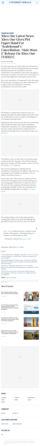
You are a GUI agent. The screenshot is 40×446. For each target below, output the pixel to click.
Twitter (5, 133)
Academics (3, 397)
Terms (19, 442)
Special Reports (31, 397)
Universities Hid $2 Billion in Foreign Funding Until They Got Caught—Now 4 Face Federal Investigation (10, 319)
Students (16, 397)
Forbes (11, 165)
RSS (2, 434)
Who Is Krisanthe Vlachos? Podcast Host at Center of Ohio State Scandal (9, 292)
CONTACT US (15, 413)
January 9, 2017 (26, 239)
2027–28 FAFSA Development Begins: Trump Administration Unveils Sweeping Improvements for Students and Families (9, 307)
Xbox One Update (11, 277)
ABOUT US (3, 413)
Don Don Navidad (8, 61)
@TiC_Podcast (8, 231)
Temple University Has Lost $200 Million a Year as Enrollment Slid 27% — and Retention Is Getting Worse (9, 332)
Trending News (7, 33)
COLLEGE (29, 399)
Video (18, 247)
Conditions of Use (26, 442)
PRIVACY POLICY (4, 423)
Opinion (3, 402)
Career (16, 399)
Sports (3, 399)
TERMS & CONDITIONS (17, 423)
